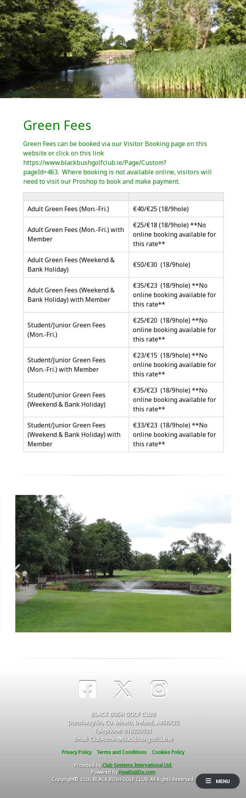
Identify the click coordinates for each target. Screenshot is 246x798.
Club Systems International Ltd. (137, 765)
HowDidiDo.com (137, 772)
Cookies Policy (168, 752)
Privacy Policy (76, 752)
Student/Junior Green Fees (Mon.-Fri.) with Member (66, 365)
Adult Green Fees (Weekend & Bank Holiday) (71, 265)
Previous (16, 567)
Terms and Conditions (122, 752)
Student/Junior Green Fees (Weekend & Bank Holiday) (66, 400)
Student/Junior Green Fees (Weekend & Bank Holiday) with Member (73, 434)
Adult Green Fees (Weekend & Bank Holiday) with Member (71, 295)
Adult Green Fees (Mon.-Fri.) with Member (75, 234)
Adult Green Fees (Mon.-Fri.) (68, 209)
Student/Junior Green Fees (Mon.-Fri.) (66, 330)
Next (230, 567)
